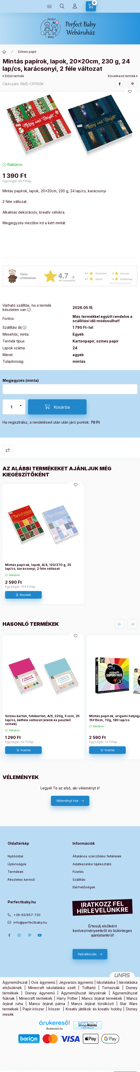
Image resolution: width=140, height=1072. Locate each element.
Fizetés (78, 872)
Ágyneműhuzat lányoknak (83, 993)
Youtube (40, 935)
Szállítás (79, 879)
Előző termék (14, 76)
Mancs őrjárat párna (47, 1003)
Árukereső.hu (54, 1028)
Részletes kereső (21, 879)
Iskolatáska (106, 982)
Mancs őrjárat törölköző (92, 1003)
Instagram (19, 935)
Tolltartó (89, 987)
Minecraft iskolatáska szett (52, 987)
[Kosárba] (57, 406)
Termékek (15, 872)
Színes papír (27, 52)
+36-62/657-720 (26, 915)
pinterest (29, 935)
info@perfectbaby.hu (30, 922)
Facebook (9, 935)
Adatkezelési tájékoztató (92, 864)
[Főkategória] (4, 51)
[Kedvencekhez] (130, 92)
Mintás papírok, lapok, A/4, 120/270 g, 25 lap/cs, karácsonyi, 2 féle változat (38, 567)
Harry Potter (67, 998)
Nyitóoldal (15, 856)
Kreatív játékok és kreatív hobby (94, 1009)
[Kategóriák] (49, 6)
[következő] (132, 624)
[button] (70, 126)
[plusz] (21, 403)
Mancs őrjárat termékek (102, 998)
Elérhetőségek (84, 887)
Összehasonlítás (8, 450)
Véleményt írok (67, 801)
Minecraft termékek (35, 998)
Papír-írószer (33, 1009)
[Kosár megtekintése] (91, 6)
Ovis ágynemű (43, 982)
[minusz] (21, 410)
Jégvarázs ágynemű (76, 982)
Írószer (54, 1009)
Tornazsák (111, 987)
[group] (70, 544)
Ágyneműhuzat (15, 982)
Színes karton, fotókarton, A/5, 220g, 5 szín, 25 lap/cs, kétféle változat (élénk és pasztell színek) (42, 720)
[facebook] (120, 84)
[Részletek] (23, 595)
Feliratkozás (87, 954)
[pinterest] (132, 84)
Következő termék (122, 76)
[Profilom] (75, 6)
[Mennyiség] (11, 407)
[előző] (120, 624)
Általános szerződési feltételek (97, 856)
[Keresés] (62, 6)
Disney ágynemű (40, 993)
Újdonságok (17, 864)
